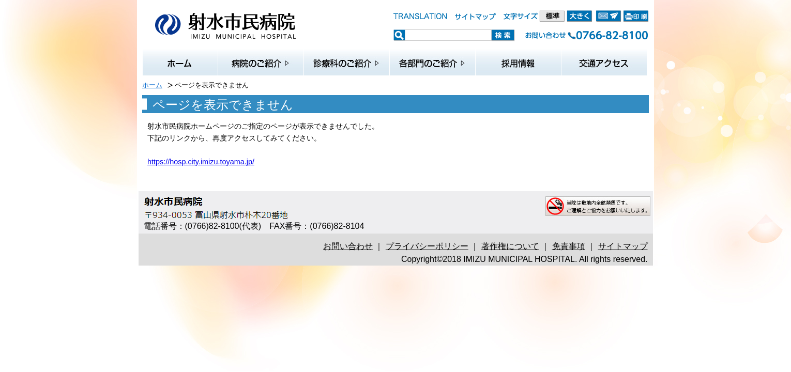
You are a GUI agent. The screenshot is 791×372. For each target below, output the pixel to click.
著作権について (510, 246)
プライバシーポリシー (427, 246)
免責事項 (568, 246)
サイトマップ (623, 246)
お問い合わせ (348, 246)
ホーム (152, 85)
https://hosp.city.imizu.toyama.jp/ (200, 162)
